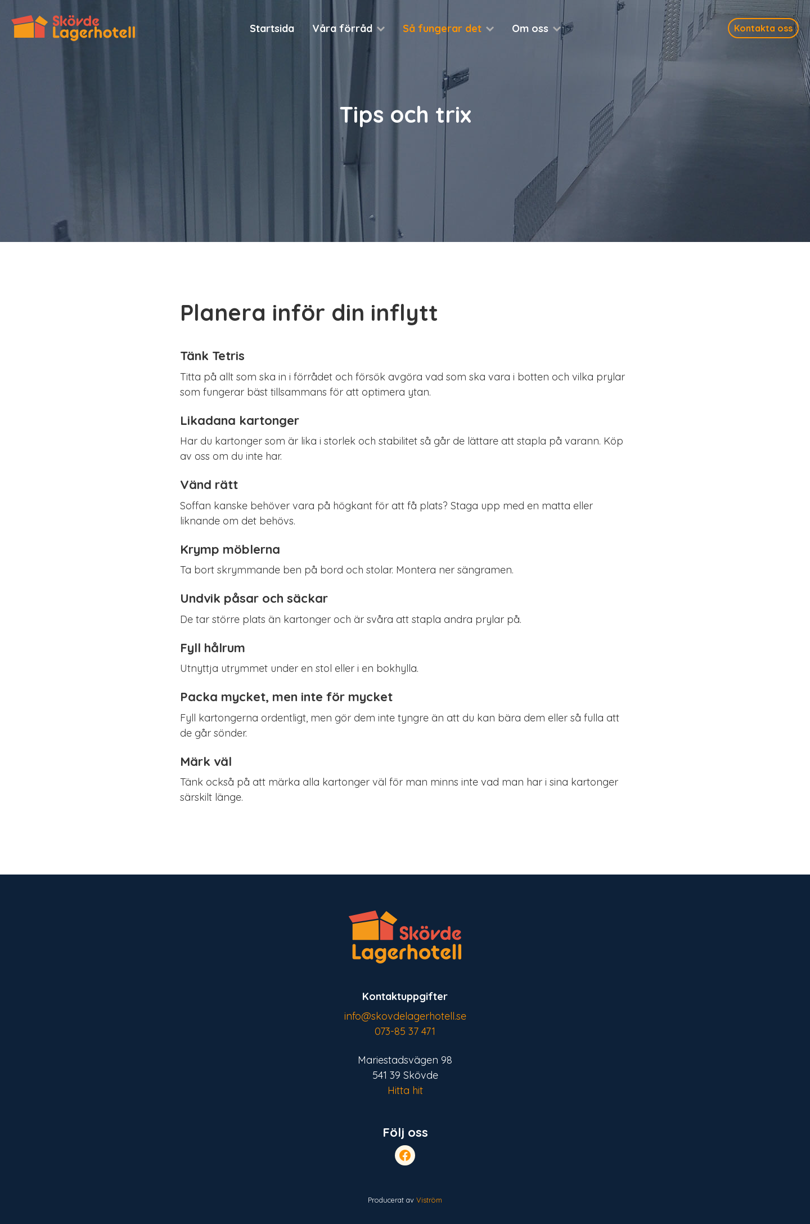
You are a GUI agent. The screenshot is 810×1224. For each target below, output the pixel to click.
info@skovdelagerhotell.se (405, 1016)
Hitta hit (405, 1090)
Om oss (530, 28)
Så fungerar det (442, 28)
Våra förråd (342, 28)
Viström (429, 1199)
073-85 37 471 (405, 1031)
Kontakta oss (763, 28)
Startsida (272, 28)
